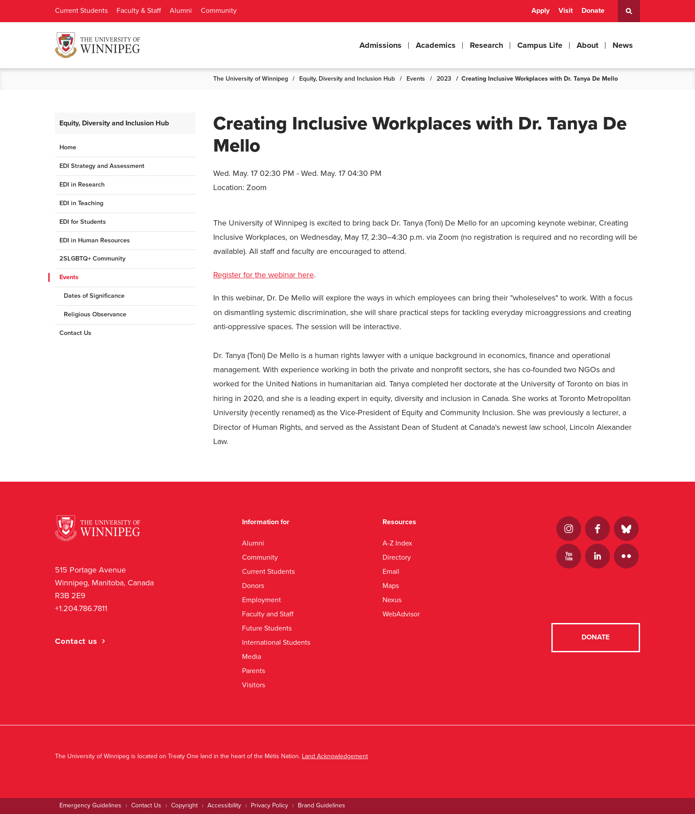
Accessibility (224, 805)
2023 (444, 78)
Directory (397, 557)
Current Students (81, 10)
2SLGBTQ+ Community (92, 258)
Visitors (253, 685)
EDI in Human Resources (94, 240)
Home (67, 147)
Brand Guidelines (321, 805)
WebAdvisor (401, 614)
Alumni (181, 10)
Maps (391, 585)
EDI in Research (82, 184)
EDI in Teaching (81, 203)
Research (486, 45)
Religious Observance (95, 314)
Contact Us (75, 333)
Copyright (184, 805)
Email (391, 571)
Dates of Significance (94, 296)
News (623, 45)
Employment (261, 600)
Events (415, 78)
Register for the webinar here (263, 275)
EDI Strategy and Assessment (101, 166)
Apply (540, 10)
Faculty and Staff (267, 614)
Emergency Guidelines (90, 805)
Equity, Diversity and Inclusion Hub (347, 78)
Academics (436, 45)
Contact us (76, 641)
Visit (565, 10)
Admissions (380, 45)
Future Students (267, 628)
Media (251, 656)
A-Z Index (397, 543)
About (587, 45)
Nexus (392, 600)
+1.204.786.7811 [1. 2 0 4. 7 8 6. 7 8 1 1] (81, 608)
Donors (253, 585)
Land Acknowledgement (335, 756)
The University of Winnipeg (250, 78)
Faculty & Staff (139, 10)
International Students (276, 642)
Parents (253, 670)
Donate (593, 10)
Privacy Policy (269, 805)
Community (219, 10)
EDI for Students (82, 222)
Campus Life (539, 45)
